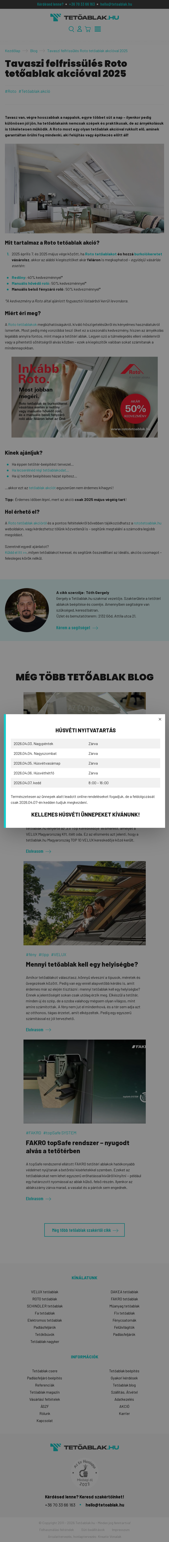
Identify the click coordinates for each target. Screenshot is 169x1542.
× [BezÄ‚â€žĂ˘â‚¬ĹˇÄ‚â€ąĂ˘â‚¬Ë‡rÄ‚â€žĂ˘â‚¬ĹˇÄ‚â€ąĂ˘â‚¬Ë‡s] (160, 719)
